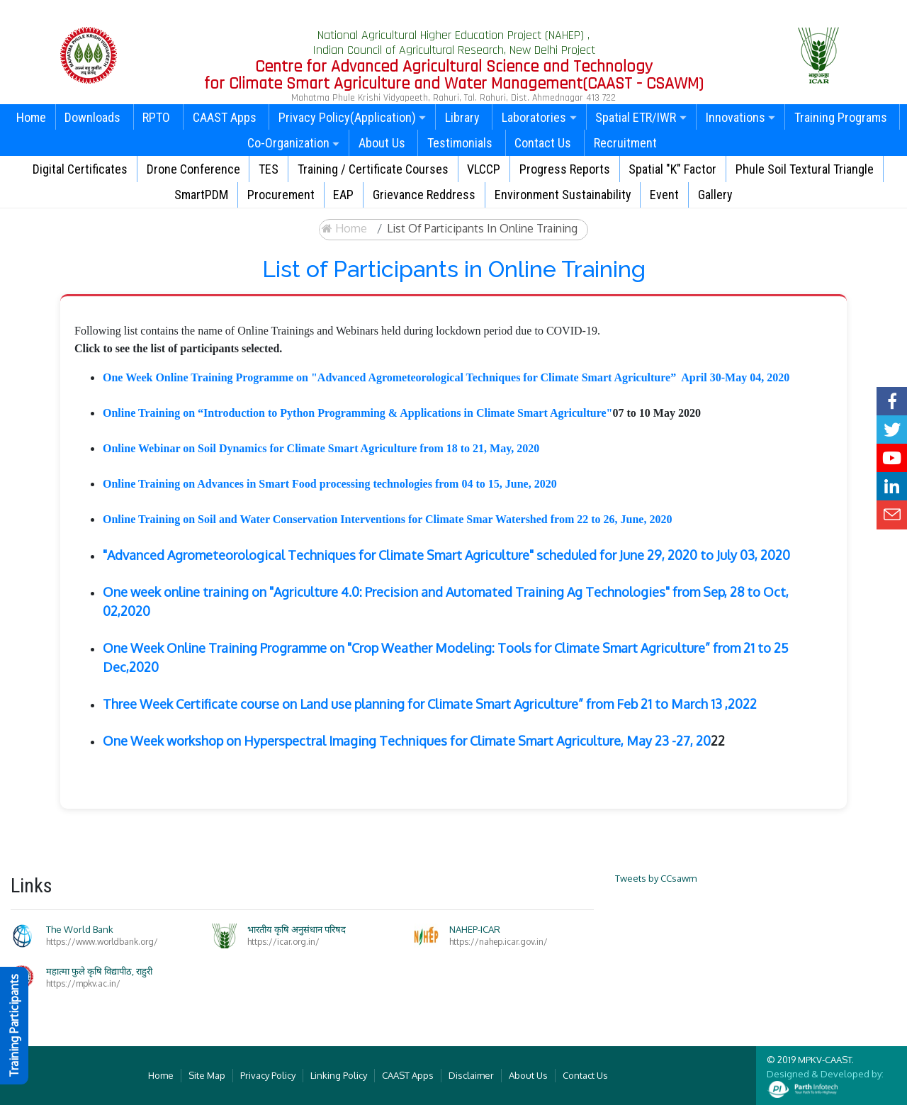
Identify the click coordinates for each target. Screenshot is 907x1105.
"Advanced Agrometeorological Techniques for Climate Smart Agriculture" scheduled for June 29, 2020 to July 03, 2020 (446, 555)
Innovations (741, 117)
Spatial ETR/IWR (641, 117)
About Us (382, 142)
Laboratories (539, 117)
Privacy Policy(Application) (352, 117)
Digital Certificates (80, 169)
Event (664, 194)
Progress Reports (564, 169)
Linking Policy (338, 1075)
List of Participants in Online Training (482, 228)
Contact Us (542, 142)
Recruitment (625, 142)
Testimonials (459, 142)
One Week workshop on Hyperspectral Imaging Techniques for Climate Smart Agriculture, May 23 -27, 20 (407, 740)
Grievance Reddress (424, 194)
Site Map (206, 1075)
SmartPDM (201, 194)
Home (31, 117)
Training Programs (840, 117)
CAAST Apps (225, 117)
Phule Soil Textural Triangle (805, 169)
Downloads (92, 117)
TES (268, 169)
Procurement (281, 194)
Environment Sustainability (563, 194)
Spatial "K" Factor (672, 169)
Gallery (715, 194)
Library (462, 117)
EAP (343, 194)
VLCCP (483, 169)
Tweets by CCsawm (656, 878)
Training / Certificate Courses (373, 169)
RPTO (156, 117)
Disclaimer (471, 1075)
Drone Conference (193, 169)
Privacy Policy (267, 1075)
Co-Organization (293, 142)
